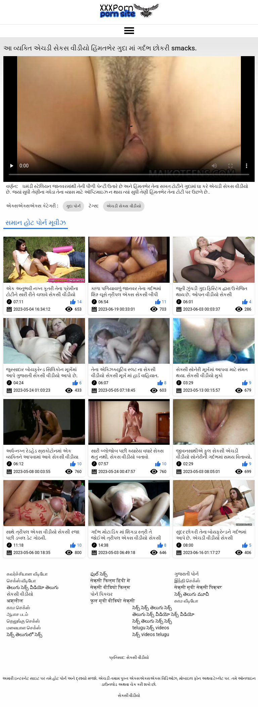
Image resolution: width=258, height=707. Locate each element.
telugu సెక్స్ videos (150, 627)
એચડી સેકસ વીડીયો (123, 206)
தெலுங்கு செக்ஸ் (23, 621)
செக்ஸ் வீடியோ (21, 580)
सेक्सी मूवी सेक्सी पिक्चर (198, 587)
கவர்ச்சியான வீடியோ (27, 574)
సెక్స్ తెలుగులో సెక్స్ (24, 634)
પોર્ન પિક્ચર (101, 594)
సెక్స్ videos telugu (150, 634)
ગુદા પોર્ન (73, 206)
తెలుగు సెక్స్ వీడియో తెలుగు (32, 587)
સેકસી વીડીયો (20, 594)
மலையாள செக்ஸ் (24, 627)
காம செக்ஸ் (18, 607)
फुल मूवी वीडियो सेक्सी (112, 600)
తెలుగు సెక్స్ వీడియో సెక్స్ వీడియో (163, 614)
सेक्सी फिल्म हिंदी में (110, 580)
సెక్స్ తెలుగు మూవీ (191, 594)
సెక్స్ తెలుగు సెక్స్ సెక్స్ (152, 621)
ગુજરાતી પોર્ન (186, 574)
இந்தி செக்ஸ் (187, 580)
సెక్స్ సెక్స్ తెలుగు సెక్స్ (152, 607)
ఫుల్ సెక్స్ (98, 574)
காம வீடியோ (186, 600)
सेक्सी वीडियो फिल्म (110, 587)
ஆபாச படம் (17, 614)
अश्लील (15, 600)
